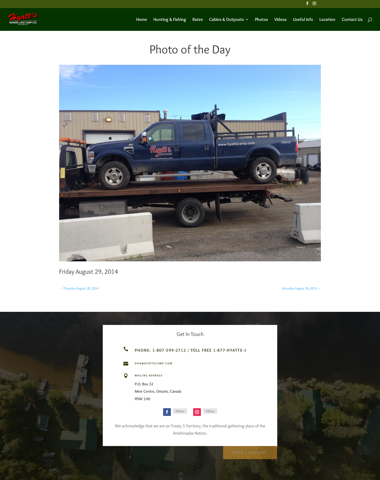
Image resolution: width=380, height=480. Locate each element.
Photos (261, 20)
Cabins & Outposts (226, 20)
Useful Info (303, 20)
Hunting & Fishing (169, 20)
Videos (280, 20)
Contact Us (352, 20)
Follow (180, 411)
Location (327, 20)
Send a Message (249, 452)
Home (141, 20)
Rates (197, 20)
